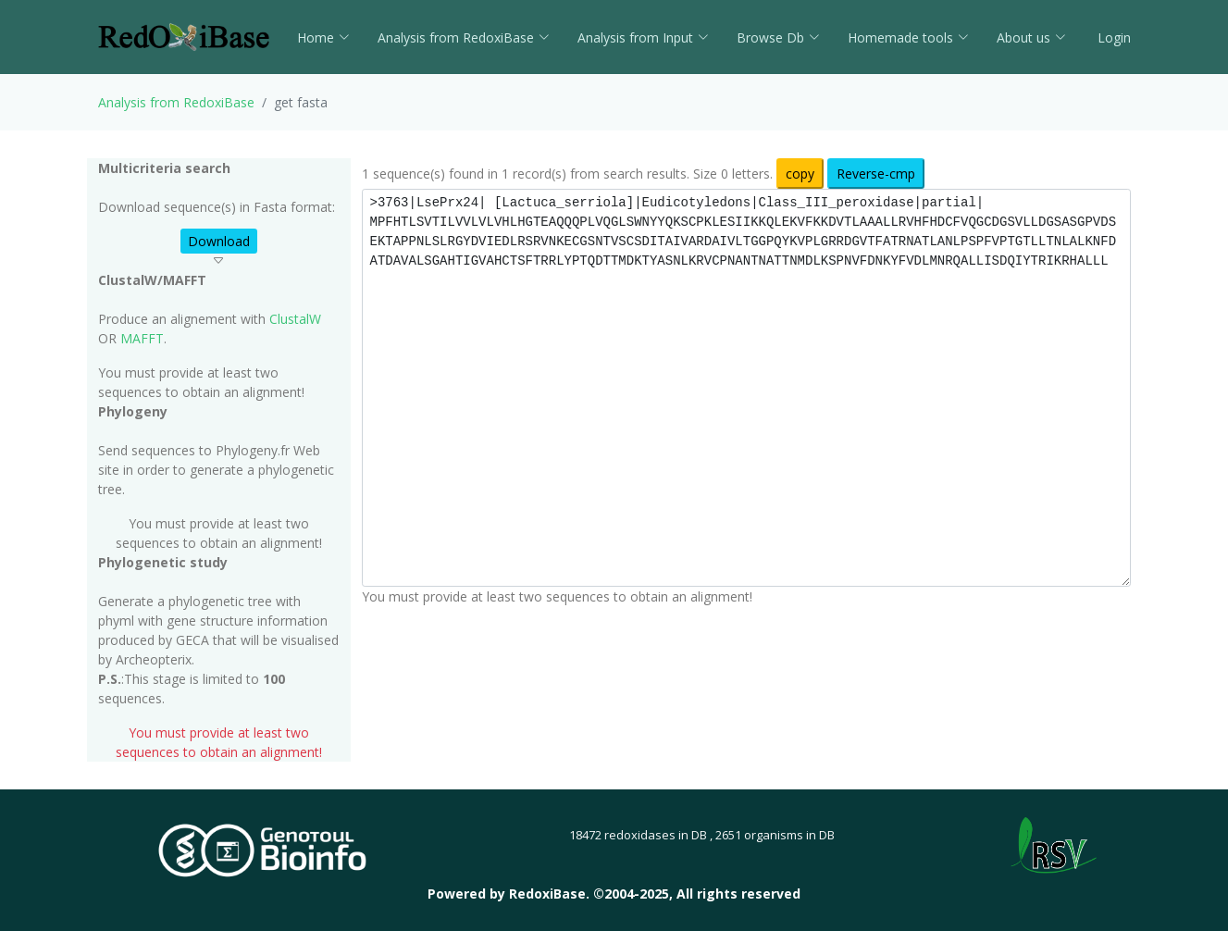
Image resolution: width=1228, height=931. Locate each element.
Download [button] (219, 241)
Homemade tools (908, 37)
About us (1031, 37)
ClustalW (295, 319)
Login (1112, 37)
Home (323, 37)
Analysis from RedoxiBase (176, 102)
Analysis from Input (643, 37)
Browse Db (778, 37)
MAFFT (142, 338)
